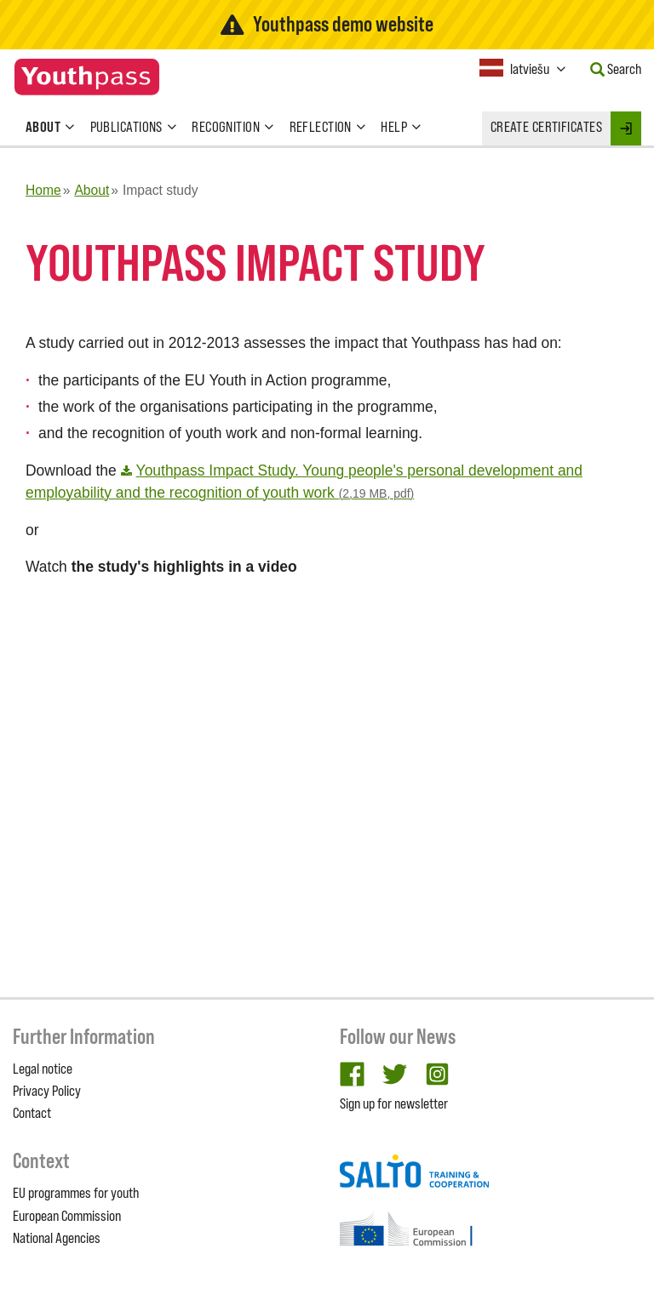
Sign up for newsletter (394, 1103)
